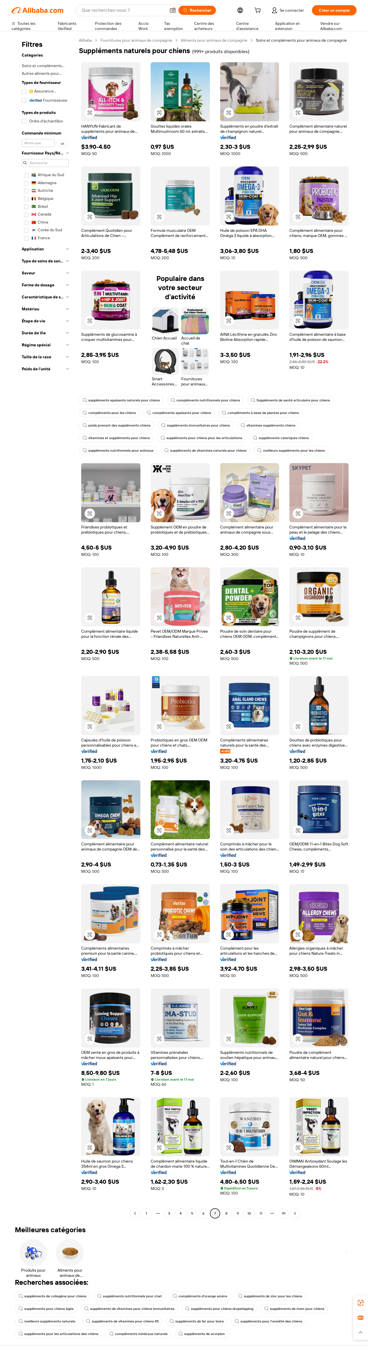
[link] (360, 1302)
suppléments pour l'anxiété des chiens (268, 1321)
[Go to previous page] (135, 1213)
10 (249, 1213)
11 (260, 1213)
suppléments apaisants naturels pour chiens (121, 400)
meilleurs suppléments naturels (47, 1321)
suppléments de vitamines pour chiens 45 (122, 1321)
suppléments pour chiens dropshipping (219, 1308)
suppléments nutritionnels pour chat (129, 1296)
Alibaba (85, 40)
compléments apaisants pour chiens (179, 413)
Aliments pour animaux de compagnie (214, 40)
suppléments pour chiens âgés (46, 1308)
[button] (172, 10)
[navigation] (43, 627)
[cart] (258, 11)
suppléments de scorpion (201, 1334)
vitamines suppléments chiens (268, 425)
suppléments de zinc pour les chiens (270, 1296)
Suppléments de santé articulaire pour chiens (290, 400)
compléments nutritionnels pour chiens (205, 400)
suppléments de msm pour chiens (294, 1308)
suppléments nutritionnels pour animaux (118, 450)
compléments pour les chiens (109, 413)
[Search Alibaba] (123, 10)
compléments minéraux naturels (138, 1334)
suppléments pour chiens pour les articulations (201, 438)
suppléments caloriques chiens (281, 438)
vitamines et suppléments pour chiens (116, 438)
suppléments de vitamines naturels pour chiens (205, 450)
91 (283, 1213)
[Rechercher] (197, 10)
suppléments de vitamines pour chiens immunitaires (129, 1308)
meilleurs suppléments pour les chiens (291, 450)
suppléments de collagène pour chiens (52, 1296)
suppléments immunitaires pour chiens (195, 425)
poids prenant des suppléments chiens (116, 425)
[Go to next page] (295, 1213)
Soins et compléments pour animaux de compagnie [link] (301, 40)
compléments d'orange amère (200, 1296)
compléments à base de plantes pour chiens (260, 413)
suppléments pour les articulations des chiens (58, 1334)
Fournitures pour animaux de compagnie (136, 40)
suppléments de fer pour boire (197, 1321)
